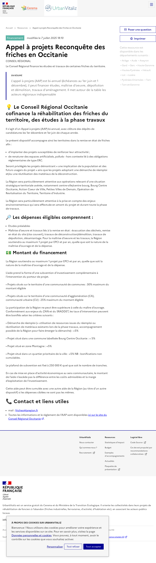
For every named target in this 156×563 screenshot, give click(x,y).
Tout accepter (93, 546)
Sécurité (110, 529)
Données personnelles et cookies (32, 535)
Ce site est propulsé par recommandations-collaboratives (141, 451)
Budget (108, 447)
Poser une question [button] (139, 29)
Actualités (109, 461)
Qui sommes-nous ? (88, 447)
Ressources (22, 28)
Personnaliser (55, 547)
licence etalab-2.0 (116, 537)
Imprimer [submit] (139, 38)
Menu (151, 4)
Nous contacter (86, 442)
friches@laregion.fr (26, 410)
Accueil (9, 28)
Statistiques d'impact (114, 442)
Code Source (138, 442)
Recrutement (87, 452)
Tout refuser (73, 546)
